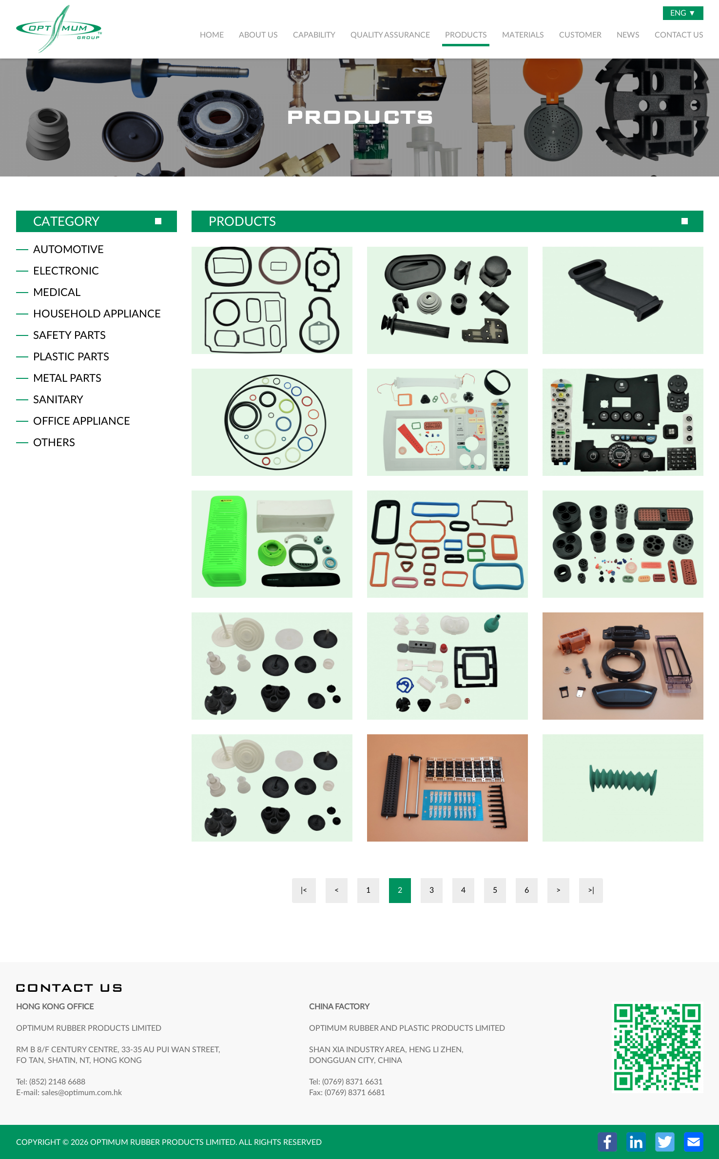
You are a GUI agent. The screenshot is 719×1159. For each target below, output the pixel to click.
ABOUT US (258, 35)
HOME (212, 35)
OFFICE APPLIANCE (81, 421)
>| (591, 890)
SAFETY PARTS (69, 335)
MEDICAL (56, 292)
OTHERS (54, 442)
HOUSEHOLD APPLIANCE (97, 314)
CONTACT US (679, 35)
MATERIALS (523, 35)
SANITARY (58, 399)
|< (304, 890)
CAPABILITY (314, 35)
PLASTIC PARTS (71, 357)
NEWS (628, 35)
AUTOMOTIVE (68, 249)
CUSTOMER (580, 35)
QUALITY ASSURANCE (390, 35)
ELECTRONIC (66, 271)
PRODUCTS (466, 35)
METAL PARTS (67, 378)
